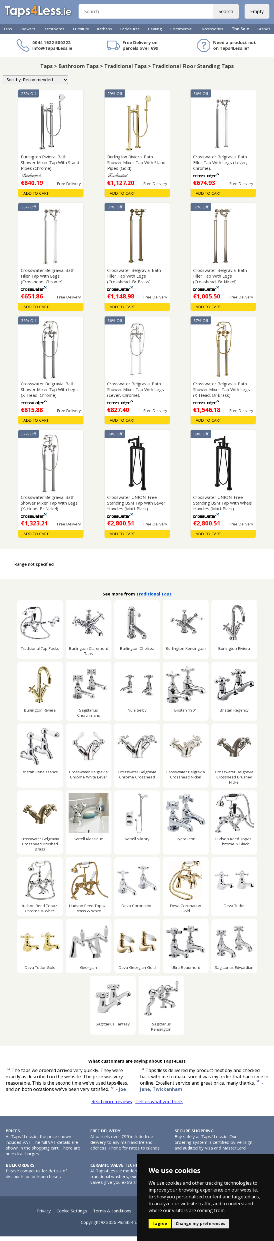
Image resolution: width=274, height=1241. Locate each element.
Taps (7, 33)
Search (224, 14)
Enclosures (130, 33)
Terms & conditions (112, 1215)
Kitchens (104, 33)
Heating (155, 33)
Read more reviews (111, 1106)
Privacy (44, 1215)
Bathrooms (54, 33)
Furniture (81, 33)
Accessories (212, 33)
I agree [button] (160, 1223)
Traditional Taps (154, 598)
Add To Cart (36, 197)
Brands (263, 33)
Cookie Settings (72, 1215)
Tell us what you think (159, 1106)
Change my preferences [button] (200, 1223)
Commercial (181, 33)
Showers (27, 33)
